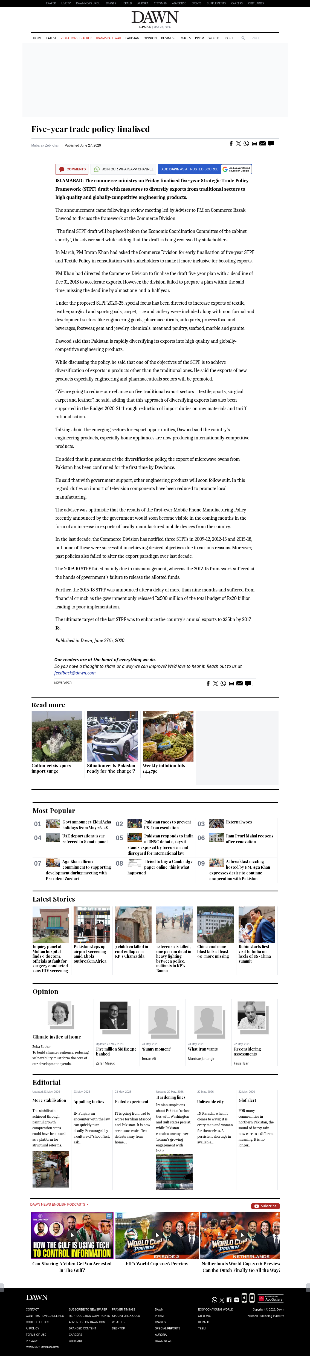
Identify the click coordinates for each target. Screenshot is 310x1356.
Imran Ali (149, 1058)
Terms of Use (36, 1334)
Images (111, 3)
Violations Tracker (76, 38)
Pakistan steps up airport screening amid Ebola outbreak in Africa (90, 954)
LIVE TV (66, 3)
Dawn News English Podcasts (59, 1204)
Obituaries (256, 3)
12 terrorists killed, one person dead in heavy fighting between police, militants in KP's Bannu (173, 958)
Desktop (118, 1328)
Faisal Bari (242, 1063)
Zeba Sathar (42, 1046)
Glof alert (247, 1100)
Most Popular (54, 810)
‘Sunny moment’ (156, 1049)
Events (196, 3)
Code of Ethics (37, 1322)
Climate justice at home (57, 1037)
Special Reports (167, 1328)
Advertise (179, 3)
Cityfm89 (204, 1315)
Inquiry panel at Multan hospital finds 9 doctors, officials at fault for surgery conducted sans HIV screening (50, 958)
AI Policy (32, 1328)
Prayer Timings (123, 1309)
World (213, 38)
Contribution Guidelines (45, 1315)
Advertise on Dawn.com (87, 1322)
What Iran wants (203, 1049)
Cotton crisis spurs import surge (51, 768)
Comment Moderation (42, 1347)
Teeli (202, 1328)
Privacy (32, 1341)
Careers (237, 3)
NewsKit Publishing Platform (266, 1316)
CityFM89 (160, 3)
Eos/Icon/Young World (215, 1309)
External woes (239, 822)
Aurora (142, 3)
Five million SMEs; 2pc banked (116, 1051)
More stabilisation (49, 1100)
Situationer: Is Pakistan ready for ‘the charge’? (111, 768)
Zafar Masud (105, 1063)
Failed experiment (131, 1101)
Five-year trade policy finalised (90, 128)
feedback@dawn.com (75, 673)
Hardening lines (171, 1097)
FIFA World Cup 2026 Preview (157, 1263)
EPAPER (51, 3)
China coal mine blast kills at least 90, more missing (213, 951)
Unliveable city (210, 1101)
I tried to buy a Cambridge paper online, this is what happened (160, 867)
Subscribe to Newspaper (88, 1309)
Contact (32, 1309)
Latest (51, 38)
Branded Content (82, 1328)
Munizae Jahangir (201, 1058)
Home (37, 38)
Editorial (47, 1082)
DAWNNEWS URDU (88, 3)
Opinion (150, 38)
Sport (228, 38)
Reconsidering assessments (247, 1051)
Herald (126, 3)
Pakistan (132, 38)
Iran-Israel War (108, 38)
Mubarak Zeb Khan (45, 145)
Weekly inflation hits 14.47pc (164, 768)
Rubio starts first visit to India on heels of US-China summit (255, 954)
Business (168, 38)
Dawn (159, 1309)
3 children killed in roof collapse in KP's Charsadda (131, 951)
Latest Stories (54, 898)
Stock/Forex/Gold (126, 1315)
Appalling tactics (89, 1101)
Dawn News (163, 1341)
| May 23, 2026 (154, 26)
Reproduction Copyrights (89, 1315)
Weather (118, 1322)
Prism (199, 38)
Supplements (216, 3)
